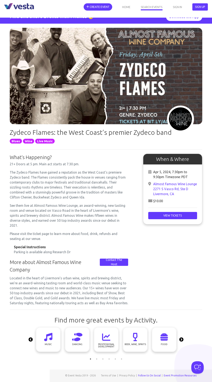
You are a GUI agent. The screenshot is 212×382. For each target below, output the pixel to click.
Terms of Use (108, 375)
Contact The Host (114, 262)
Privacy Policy (127, 375)
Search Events (152, 7)
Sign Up (200, 7)
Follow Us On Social (149, 375)
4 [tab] (109, 359)
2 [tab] (97, 359)
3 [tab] (103, 359)
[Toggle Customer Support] (197, 367)
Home (126, 7)
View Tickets (172, 215)
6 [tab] (121, 359)
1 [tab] (90, 359)
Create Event (98, 7)
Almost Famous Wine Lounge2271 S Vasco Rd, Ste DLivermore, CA (175, 189)
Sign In (177, 7)
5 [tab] (115, 359)
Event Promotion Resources (180, 375)
